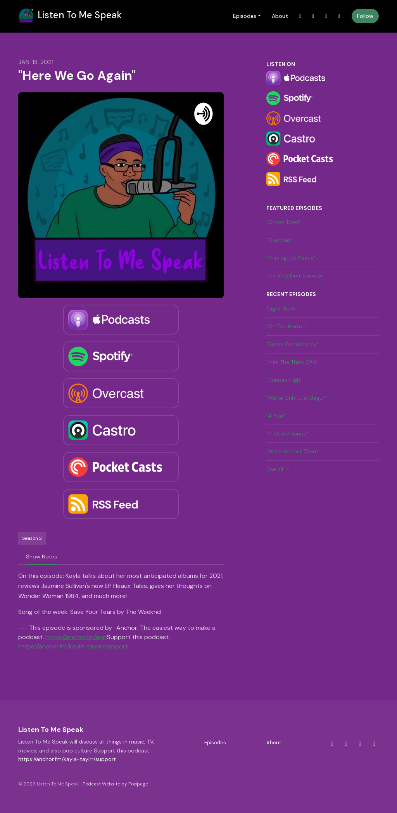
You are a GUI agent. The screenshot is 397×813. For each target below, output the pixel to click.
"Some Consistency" (292, 344)
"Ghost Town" (283, 221)
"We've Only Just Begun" (296, 397)
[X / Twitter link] (300, 16)
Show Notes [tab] (41, 556)
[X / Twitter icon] (332, 744)
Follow (365, 15)
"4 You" (275, 415)
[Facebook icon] (360, 744)
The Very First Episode (294, 275)
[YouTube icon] (374, 744)
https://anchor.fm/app (76, 637)
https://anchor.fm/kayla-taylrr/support (73, 646)
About (280, 15)
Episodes (244, 15)
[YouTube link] (339, 16)
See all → (278, 469)
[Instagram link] (313, 16)
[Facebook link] (326, 16)
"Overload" (279, 239)
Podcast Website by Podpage (115, 784)
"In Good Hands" (287, 433)
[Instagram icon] (346, 744)
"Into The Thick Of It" (292, 362)
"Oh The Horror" (286, 326)
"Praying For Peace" (290, 257)
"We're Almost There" (292, 451)
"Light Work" (281, 308)
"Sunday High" (284, 379)
